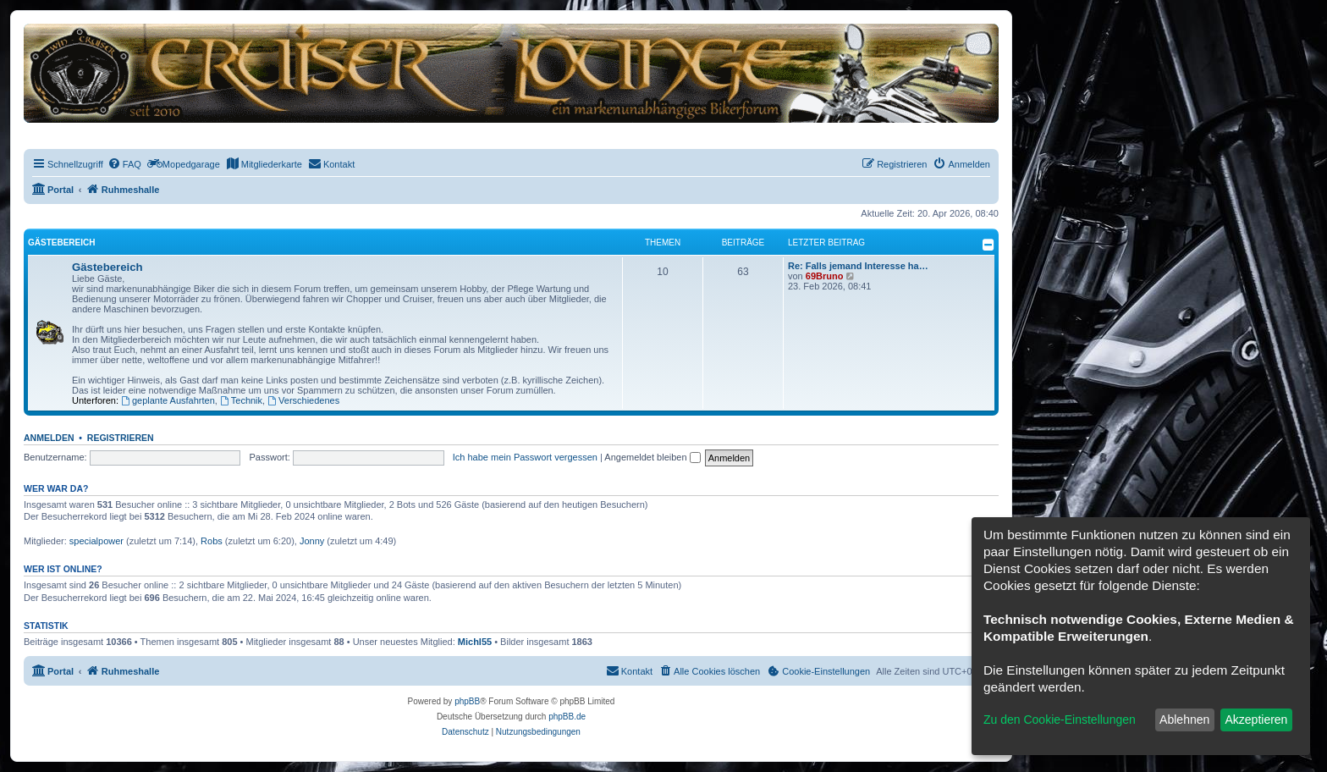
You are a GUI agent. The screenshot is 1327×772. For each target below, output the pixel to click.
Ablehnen (1184, 719)
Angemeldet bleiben (652, 457)
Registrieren (120, 438)
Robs (212, 541)
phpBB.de (567, 716)
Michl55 (475, 642)
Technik (241, 400)
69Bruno (825, 276)
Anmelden (49, 438)
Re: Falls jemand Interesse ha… (858, 266)
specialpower (96, 541)
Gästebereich (61, 242)
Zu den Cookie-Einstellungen (1059, 719)
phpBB (467, 701)
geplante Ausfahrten (168, 400)
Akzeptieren (1256, 719)
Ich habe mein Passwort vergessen (525, 457)
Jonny (312, 541)
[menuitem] (124, 164)
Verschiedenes (303, 400)
